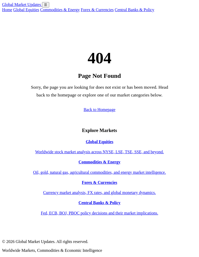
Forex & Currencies (97, 10)
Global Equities (26, 10)
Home (7, 10)
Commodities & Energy (60, 10)
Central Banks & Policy (134, 10)
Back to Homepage (100, 109)
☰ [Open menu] (45, 5)
